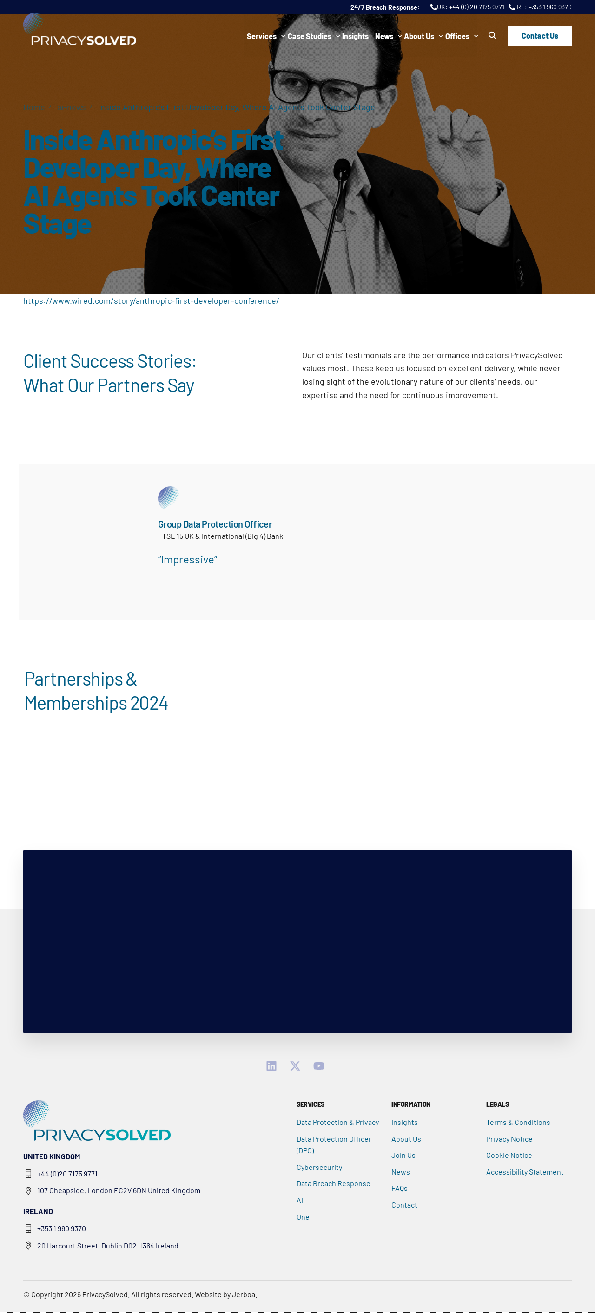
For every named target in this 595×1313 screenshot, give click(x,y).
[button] (492, 36)
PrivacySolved (105, 1294)
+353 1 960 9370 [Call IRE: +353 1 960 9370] (550, 7)
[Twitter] (298, 1066)
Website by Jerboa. (226, 1294)
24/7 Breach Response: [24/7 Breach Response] (385, 7)
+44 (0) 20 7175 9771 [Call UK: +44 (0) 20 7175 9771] (476, 7)
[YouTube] (321, 1066)
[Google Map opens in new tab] (155, 1191)
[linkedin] (274, 1066)
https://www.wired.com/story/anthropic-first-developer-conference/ (151, 300)
